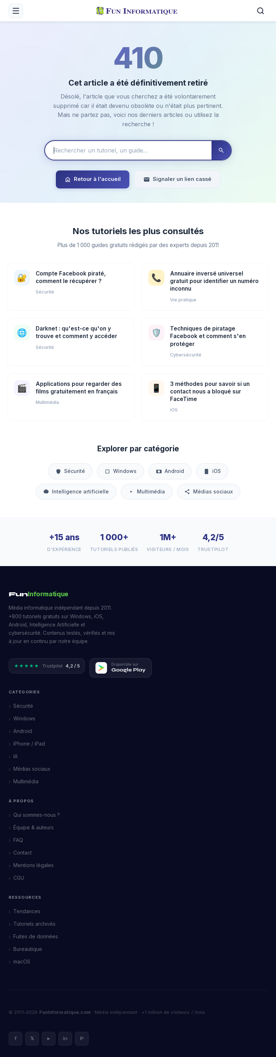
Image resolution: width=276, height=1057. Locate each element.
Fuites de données (35, 936)
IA (15, 756)
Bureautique (27, 949)
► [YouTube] (48, 1039)
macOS (21, 961)
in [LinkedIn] (65, 1039)
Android (170, 471)
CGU (18, 878)
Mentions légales (33, 865)
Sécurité (70, 471)
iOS (212, 471)
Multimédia (146, 491)
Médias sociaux (208, 491)
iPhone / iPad (29, 744)
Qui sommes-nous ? (36, 815)
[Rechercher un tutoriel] (128, 150)
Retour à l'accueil (92, 179)
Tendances (26, 911)
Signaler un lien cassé (177, 179)
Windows (120, 471)
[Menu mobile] (16, 11)
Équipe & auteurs (33, 827)
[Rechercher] (260, 11)
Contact (22, 852)
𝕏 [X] (32, 1039)
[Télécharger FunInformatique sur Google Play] (120, 668)
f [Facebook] (15, 1039)
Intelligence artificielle (76, 491)
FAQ (18, 840)
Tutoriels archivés (34, 924)
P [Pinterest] (82, 1039)
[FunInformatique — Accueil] (138, 10)
